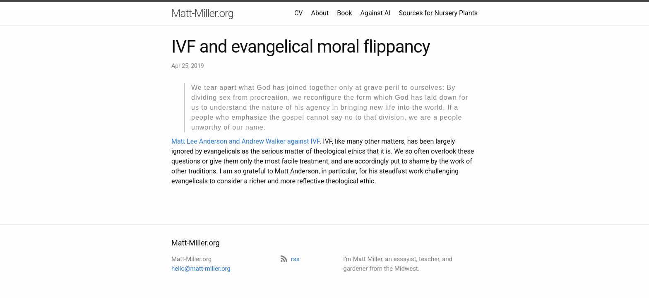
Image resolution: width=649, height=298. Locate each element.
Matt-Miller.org (202, 13)
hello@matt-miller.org (201, 268)
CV (298, 13)
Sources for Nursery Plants (438, 13)
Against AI (375, 13)
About (320, 13)
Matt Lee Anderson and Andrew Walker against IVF (245, 141)
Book (344, 13)
